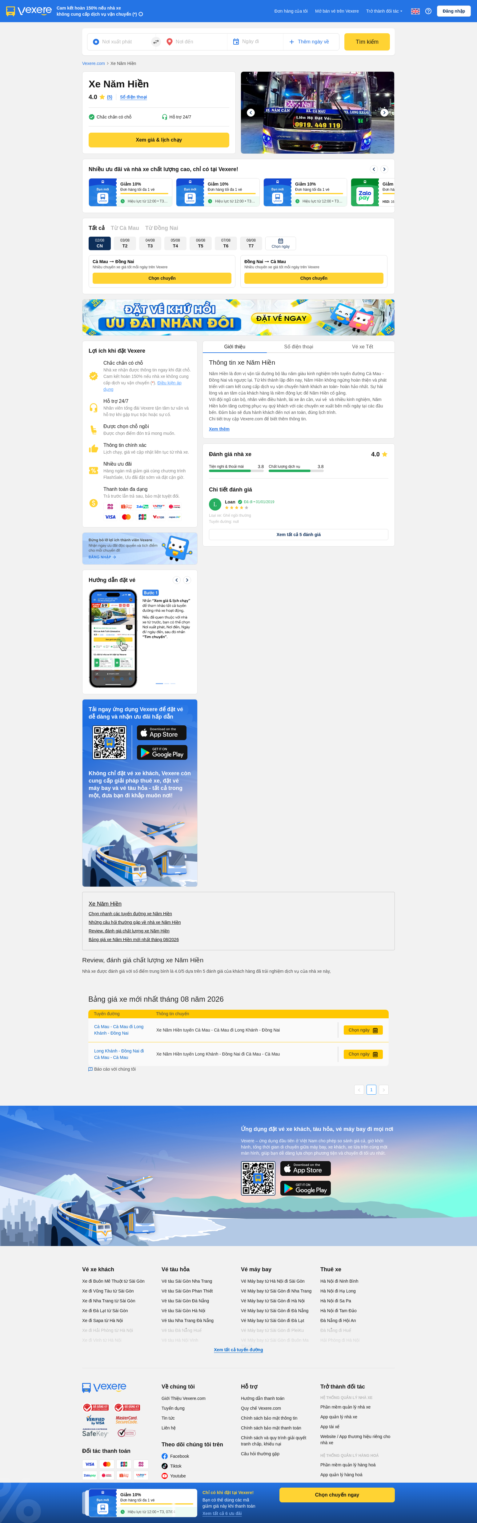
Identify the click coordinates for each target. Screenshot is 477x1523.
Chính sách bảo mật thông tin (269, 1418)
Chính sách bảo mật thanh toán (271, 1427)
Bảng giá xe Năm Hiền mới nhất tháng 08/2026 (134, 939)
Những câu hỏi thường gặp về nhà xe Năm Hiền (135, 922)
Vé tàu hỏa (176, 1269)
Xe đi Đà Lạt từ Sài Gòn (105, 1310)
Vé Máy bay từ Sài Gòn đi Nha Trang (276, 1291)
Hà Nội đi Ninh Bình (339, 1281)
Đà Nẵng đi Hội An (338, 1320)
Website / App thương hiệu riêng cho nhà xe (355, 1439)
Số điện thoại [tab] (298, 346)
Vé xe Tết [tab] (362, 346)
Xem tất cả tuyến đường (238, 1349)
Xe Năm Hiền (105, 904)
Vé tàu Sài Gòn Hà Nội (183, 1310)
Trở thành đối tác (385, 11)
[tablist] (299, 347)
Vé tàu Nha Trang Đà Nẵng (188, 1320)
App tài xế (329, 1426)
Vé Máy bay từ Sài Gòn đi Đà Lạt (272, 1320)
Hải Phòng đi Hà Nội (339, 1340)
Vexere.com (93, 63)
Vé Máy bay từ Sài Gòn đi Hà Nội (273, 1300)
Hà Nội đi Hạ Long (338, 1291)
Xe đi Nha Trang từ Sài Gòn (108, 1300)
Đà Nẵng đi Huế (335, 1330)
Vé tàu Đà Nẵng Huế (182, 1330)
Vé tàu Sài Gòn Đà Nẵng (185, 1300)
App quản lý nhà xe (338, 1416)
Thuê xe (330, 1269)
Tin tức (168, 1418)
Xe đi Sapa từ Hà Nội (102, 1320)
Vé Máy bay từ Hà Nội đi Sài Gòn (273, 1281)
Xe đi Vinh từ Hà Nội (101, 1340)
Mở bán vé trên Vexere (337, 11)
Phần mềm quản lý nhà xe (345, 1407)
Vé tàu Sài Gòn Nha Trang (187, 1281)
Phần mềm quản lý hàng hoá (348, 1464)
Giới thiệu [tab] (234, 346)
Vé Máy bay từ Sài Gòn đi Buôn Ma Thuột (275, 1343)
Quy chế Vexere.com (261, 1408)
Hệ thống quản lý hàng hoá (349, 1455)
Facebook (179, 1456)
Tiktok (176, 1466)
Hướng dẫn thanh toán (262, 1398)
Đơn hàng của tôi (291, 11)
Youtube (178, 1475)
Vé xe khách (98, 1269)
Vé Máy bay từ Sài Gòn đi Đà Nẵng (274, 1310)
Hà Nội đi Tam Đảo (338, 1310)
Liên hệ (169, 1427)
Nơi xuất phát (117, 42)
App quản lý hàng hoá (341, 1474)
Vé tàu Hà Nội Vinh (180, 1340)
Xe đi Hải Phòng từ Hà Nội (107, 1330)
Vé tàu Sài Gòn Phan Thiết (187, 1291)
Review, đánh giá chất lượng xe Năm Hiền (129, 930)
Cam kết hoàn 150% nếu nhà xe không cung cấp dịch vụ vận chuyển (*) (97, 11)
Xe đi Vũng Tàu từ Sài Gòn (108, 1291)
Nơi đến (184, 42)
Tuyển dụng (173, 1408)
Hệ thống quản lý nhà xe (346, 1398)
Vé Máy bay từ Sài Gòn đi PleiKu (272, 1330)
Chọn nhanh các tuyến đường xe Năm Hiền (130, 913)
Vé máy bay (256, 1269)
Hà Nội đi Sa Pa (335, 1300)
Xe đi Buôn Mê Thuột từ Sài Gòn (113, 1281)
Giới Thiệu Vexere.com (184, 1398)
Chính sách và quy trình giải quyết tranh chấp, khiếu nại (273, 1440)
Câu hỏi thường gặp (260, 1453)
